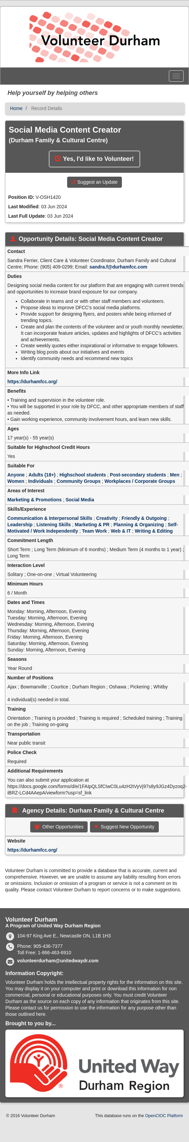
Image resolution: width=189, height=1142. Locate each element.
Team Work (94, 531)
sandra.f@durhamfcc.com (118, 267)
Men (174, 474)
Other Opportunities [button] (59, 826)
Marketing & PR (92, 524)
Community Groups (79, 481)
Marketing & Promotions (34, 499)
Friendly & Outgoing (144, 518)
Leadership (20, 524)
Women (15, 481)
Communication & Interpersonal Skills (49, 518)
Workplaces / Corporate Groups (139, 481)
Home (16, 108)
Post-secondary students (138, 474)
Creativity (107, 518)
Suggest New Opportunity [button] (124, 826)
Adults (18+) (42, 474)
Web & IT (121, 531)
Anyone (16, 474)
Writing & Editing (154, 531)
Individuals (40, 481)
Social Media (79, 499)
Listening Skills (53, 524)
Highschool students (82, 474)
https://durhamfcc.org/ (32, 381)
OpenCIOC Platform (164, 1115)
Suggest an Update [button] (95, 182)
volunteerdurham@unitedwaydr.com (57, 960)
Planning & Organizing (138, 524)
